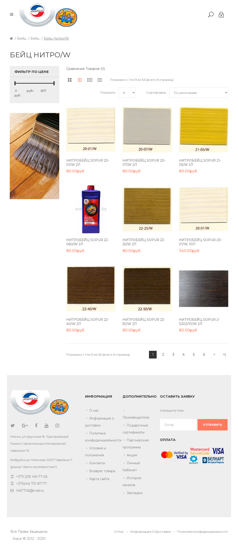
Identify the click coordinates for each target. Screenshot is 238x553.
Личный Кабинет (131, 466)
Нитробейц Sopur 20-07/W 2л (143, 162)
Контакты (97, 463)
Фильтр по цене (31, 71)
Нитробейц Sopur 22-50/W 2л (143, 321)
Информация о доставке (99, 421)
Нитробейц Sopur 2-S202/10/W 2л (199, 321)
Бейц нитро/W (56, 38)
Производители (135, 417)
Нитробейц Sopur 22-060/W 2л (87, 242)
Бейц (21, 38)
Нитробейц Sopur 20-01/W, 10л (200, 242)
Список (99, 80)
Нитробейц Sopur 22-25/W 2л (143, 242)
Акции (132, 455)
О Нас (119, 531)
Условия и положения (95, 451)
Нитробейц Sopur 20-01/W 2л (87, 162)
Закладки (134, 493)
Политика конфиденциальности (100, 436)
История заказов (131, 481)
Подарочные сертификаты (135, 428)
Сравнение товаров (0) (85, 69)
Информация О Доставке (150, 531)
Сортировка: (156, 92)
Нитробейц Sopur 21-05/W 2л (200, 162)
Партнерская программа (135, 443)
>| (224, 354)
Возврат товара (102, 471)
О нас (94, 410)
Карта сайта (99, 479)
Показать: (108, 92)
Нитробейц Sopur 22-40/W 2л (87, 321)
